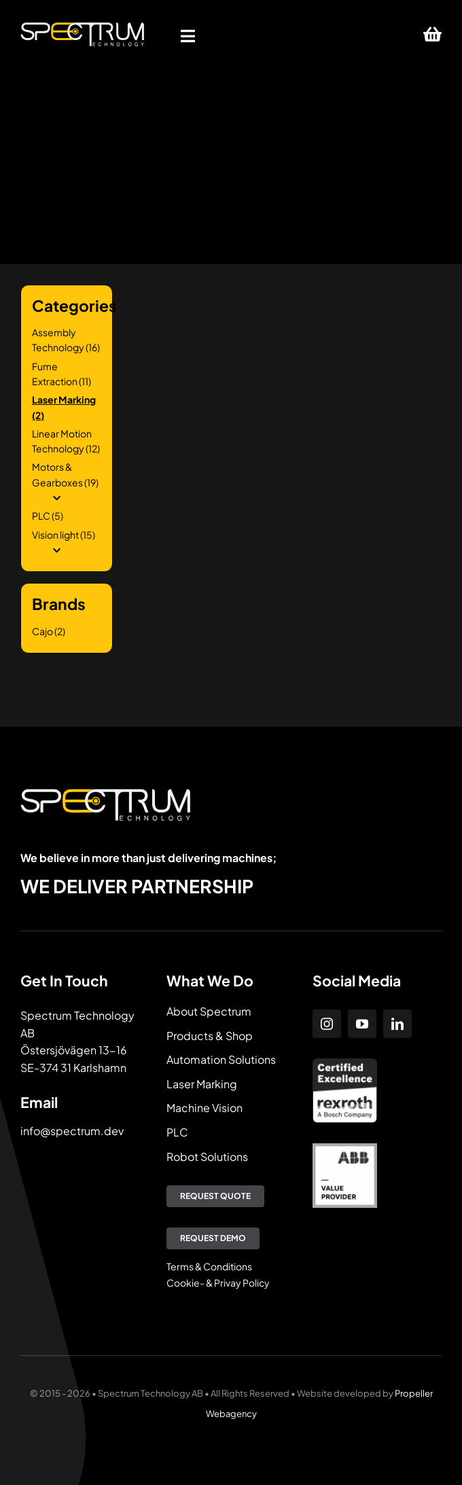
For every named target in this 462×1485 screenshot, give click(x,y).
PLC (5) (47, 515)
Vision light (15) (63, 535)
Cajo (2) (48, 631)
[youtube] (362, 1023)
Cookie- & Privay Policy (218, 1282)
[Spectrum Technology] (82, 27)
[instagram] (327, 1023)
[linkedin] (397, 1023)
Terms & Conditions (209, 1266)
